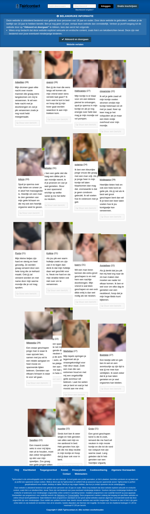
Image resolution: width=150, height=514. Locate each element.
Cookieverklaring (98, 470)
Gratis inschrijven (127, 6)
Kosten (64, 470)
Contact (67, 474)
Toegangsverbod (48, 470)
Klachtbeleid (29, 470)
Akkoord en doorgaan (74, 39)
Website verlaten (75, 44)
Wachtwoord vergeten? (84, 10)
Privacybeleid (79, 470)
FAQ (17, 470)
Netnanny (61, 495)
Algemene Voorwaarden (123, 470)
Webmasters (81, 474)
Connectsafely (73, 495)
